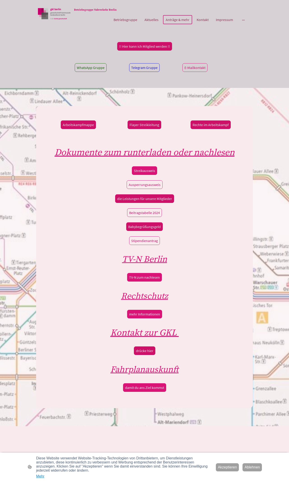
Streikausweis (144, 170)
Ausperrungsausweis (145, 184)
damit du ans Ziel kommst (144, 387)
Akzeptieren (227, 467)
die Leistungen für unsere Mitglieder (144, 198)
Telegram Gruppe (144, 67)
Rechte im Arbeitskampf (211, 124)
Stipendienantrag (144, 240)
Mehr (40, 476)
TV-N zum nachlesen (144, 277)
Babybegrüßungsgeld (144, 226)
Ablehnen (252, 467)
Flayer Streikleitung (144, 124)
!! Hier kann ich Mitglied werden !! (144, 46)
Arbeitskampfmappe (78, 124)
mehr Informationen (144, 314)
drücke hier (144, 350)
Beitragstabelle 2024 (144, 212)
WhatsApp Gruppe (91, 67)
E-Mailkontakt (194, 67)
